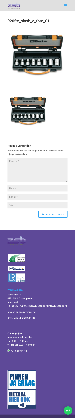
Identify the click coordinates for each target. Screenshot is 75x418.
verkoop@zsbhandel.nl (36, 306)
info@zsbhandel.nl (57, 306)
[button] (68, 410)
